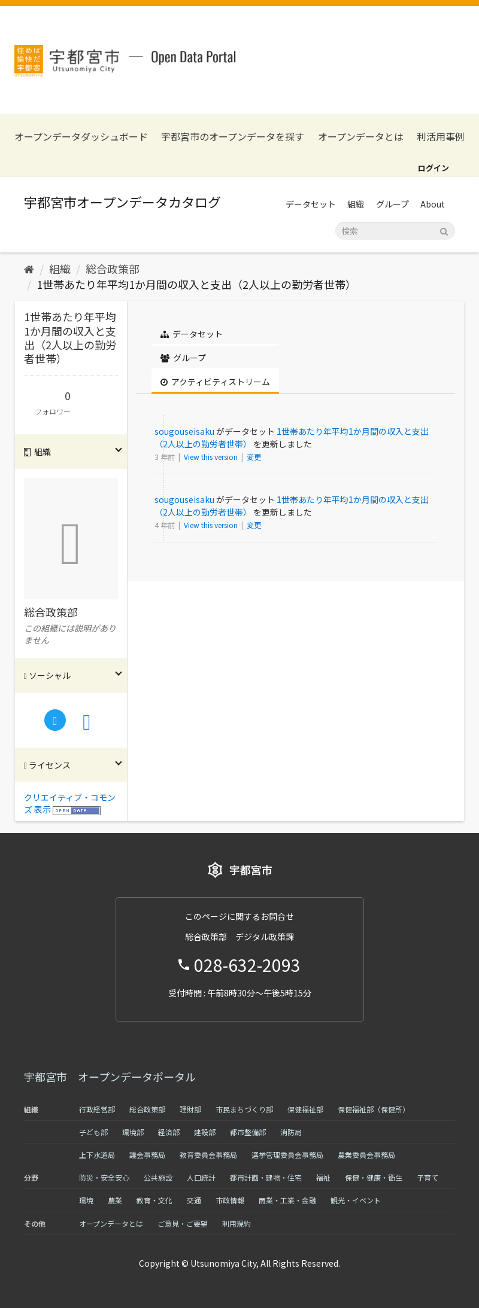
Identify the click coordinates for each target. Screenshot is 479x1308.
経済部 (169, 1132)
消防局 (291, 1132)
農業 (115, 1200)
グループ (392, 204)
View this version (212, 457)
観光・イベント (356, 1200)
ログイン (433, 167)
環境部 (133, 1132)
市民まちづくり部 (244, 1109)
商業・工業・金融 (287, 1200)
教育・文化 (154, 1200)
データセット (311, 204)
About (432, 204)
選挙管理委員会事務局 (287, 1155)
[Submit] (444, 230)
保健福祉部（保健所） (374, 1109)
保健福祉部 (305, 1109)
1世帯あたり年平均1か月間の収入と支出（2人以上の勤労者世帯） (196, 284)
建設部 (205, 1132)
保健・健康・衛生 (373, 1177)
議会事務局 (147, 1155)
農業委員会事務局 (366, 1155)
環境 (86, 1200)
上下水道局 (97, 1155)
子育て (427, 1177)
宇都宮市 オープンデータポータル (110, 1076)
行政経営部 (97, 1109)
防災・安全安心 (104, 1177)
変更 (254, 457)
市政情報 (230, 1200)
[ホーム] (29, 268)
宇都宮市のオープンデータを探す (232, 137)
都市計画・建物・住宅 (266, 1177)
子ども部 (93, 1132)
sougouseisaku (184, 431)
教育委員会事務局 (208, 1155)
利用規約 (236, 1223)
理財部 (190, 1109)
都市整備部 (248, 1132)
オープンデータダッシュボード (81, 137)
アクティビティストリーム (215, 382)
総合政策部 (113, 268)
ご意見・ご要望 (182, 1223)
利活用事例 (441, 137)
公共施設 (158, 1177)
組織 (355, 204)
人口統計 (201, 1177)
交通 (194, 1200)
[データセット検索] (395, 231)
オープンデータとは (361, 137)
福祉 (323, 1177)
